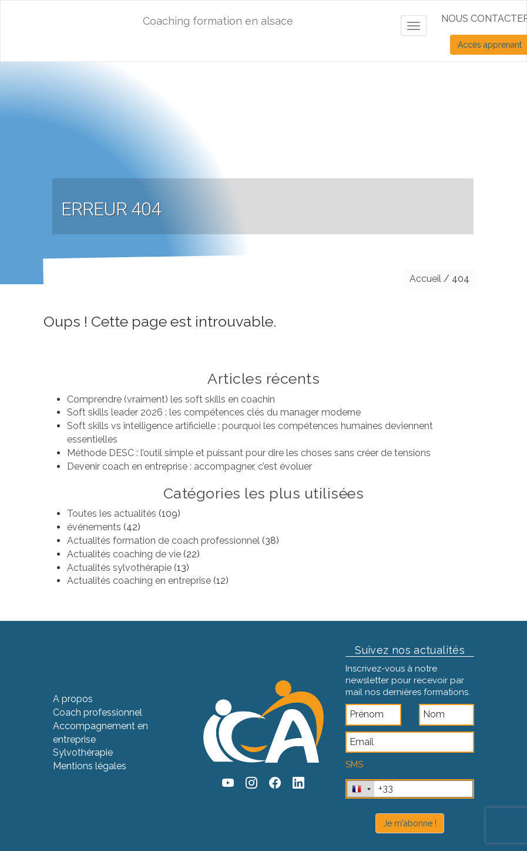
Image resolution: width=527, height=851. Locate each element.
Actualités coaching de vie (124, 554)
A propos (73, 698)
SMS (354, 764)
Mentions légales (89, 766)
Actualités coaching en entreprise (139, 580)
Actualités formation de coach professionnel (163, 540)
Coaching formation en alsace (218, 21)
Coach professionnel (97, 712)
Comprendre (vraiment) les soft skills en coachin (171, 399)
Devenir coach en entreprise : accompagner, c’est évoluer (189, 466)
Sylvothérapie (83, 752)
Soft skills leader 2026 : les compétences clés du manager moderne (214, 412)
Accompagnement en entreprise (100, 732)
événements (94, 527)
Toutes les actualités (111, 513)
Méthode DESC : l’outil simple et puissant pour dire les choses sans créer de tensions (249, 452)
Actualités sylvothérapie (119, 567)
